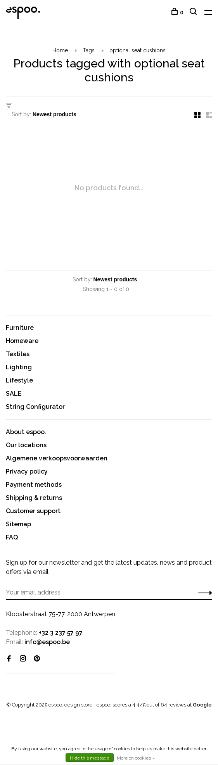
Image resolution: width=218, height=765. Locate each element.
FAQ (12, 537)
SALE (14, 393)
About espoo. (26, 432)
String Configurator (35, 406)
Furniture (20, 327)
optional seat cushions (137, 50)
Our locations (26, 445)
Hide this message (89, 758)
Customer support (33, 511)
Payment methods (34, 484)
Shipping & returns (34, 497)
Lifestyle (19, 380)
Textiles (17, 354)
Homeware (22, 341)
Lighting (19, 367)
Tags (89, 50)
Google (202, 705)
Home (60, 50)
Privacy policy (27, 471)
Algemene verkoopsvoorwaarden (56, 458)
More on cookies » (136, 758)
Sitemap (18, 524)
